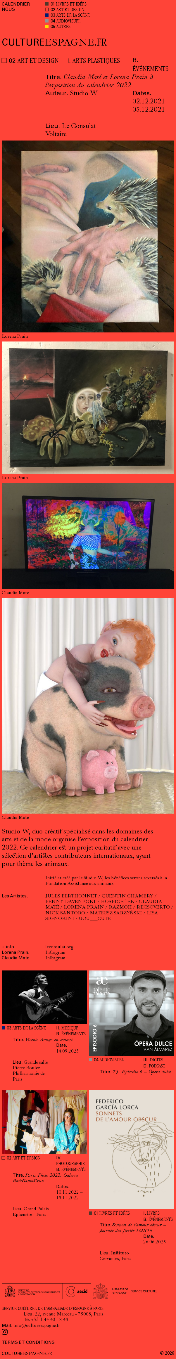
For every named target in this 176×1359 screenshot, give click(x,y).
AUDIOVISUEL (68, 21)
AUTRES (63, 27)
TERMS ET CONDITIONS (28, 1343)
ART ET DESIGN (70, 10)
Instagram (55, 953)
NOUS (8, 10)
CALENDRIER (16, 4)
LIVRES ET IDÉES (71, 4)
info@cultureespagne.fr (36, 1326)
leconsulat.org (59, 947)
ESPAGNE (54, 43)
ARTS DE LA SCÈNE (73, 15)
